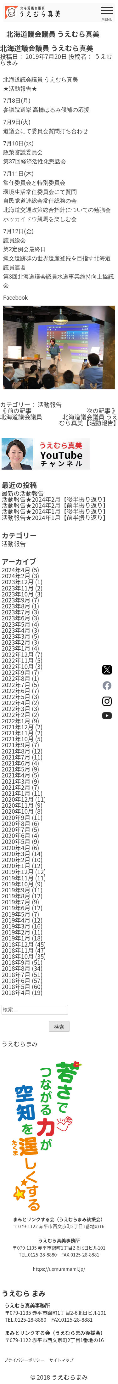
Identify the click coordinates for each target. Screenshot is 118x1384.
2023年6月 (16, 617)
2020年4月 (16, 847)
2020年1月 (16, 865)
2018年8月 (16, 968)
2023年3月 (16, 636)
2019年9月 (16, 889)
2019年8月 (16, 895)
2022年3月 (16, 708)
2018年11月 (18, 950)
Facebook (15, 297)
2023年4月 (16, 630)
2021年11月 (18, 732)
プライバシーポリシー (24, 1360)
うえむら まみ (23, 1293)
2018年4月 (16, 992)
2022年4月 (16, 702)
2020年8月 (16, 823)
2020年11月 (18, 805)
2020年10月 (18, 811)
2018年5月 (16, 986)
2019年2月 (16, 932)
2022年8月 (16, 678)
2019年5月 (16, 914)
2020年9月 (16, 817)
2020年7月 (16, 829)
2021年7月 (16, 757)
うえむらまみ (20, 1043)
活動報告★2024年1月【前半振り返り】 (55, 517)
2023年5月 (16, 624)
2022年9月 (16, 672)
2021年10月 (18, 738)
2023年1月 (16, 648)
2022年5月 (16, 696)
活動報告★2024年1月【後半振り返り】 (55, 511)
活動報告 (49, 404)
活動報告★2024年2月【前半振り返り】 (55, 505)
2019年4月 (16, 920)
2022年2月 (16, 714)
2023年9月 (16, 600)
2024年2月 (16, 575)
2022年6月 (16, 690)
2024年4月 (16, 569)
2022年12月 (18, 654)
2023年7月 (16, 611)
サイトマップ (61, 1360)
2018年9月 (16, 962)
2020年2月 (16, 859)
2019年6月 (16, 907)
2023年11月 (18, 588)
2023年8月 (16, 606)
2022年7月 (16, 684)
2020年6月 (16, 835)
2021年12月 (18, 726)
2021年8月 (16, 751)
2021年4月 (16, 775)
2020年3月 (16, 853)
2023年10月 (18, 594)
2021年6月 (16, 763)
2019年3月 (16, 926)
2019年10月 (18, 883)
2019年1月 (16, 938)
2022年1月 (16, 720)
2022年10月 (18, 666)
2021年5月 (16, 769)
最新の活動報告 (23, 493)
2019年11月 (18, 877)
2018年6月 (16, 980)
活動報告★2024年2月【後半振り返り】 (55, 499)
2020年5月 (16, 841)
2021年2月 (16, 787)
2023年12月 (18, 581)
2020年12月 (18, 799)
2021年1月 (16, 793)
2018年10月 (18, 956)
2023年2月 (16, 642)
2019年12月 (18, 871)
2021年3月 (16, 781)
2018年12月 (18, 944)
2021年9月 (16, 744)
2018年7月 (16, 974)
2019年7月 (16, 901)
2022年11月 (18, 660)
